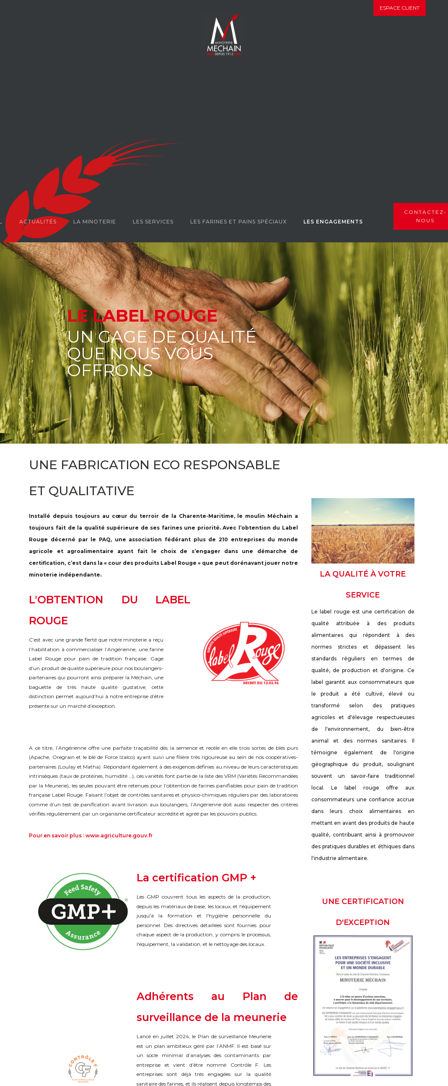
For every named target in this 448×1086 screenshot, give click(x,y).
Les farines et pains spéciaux (238, 221)
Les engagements (333, 221)
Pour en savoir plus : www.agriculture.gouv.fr (91, 835)
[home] (224, 35)
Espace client (400, 8)
